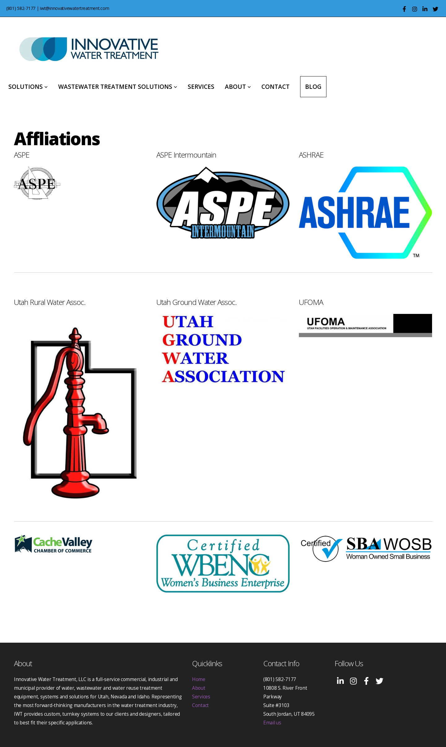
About (238, 87)
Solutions (28, 87)
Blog (313, 87)
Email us (272, 722)
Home (198, 679)
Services (201, 87)
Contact (275, 87)
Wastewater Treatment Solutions (117, 87)
